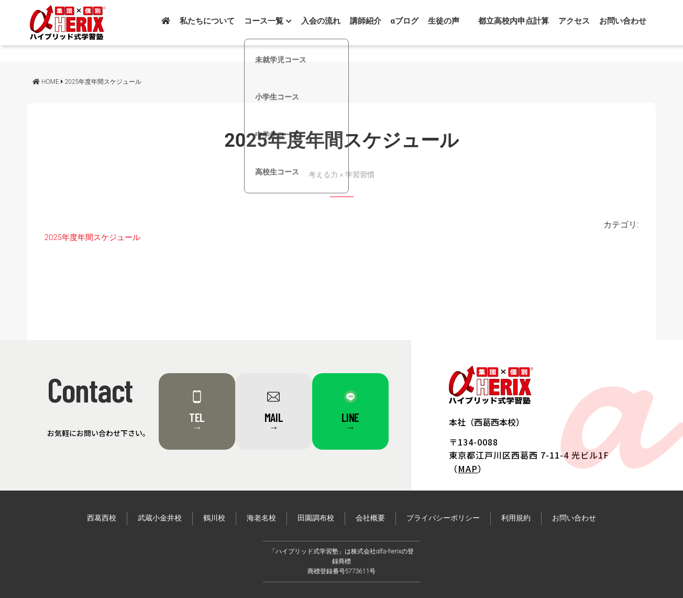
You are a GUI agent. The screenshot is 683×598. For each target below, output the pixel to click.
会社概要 (370, 518)
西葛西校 (101, 518)
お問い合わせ (622, 21)
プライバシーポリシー (443, 518)
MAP (468, 468)
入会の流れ (320, 21)
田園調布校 (316, 518)
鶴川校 (214, 518)
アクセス (574, 21)
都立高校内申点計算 (513, 21)
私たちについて (207, 21)
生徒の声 (443, 21)
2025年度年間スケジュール (92, 237)
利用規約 (516, 518)
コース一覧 (268, 21)
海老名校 (261, 518)
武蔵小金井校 (160, 518)
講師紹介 (365, 21)
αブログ (404, 21)
